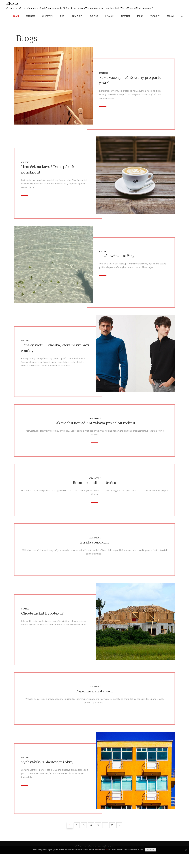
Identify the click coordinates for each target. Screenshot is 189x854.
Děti (62, 15)
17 (112, 824)
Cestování (47, 15)
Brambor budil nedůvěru (94, 482)
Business (30, 15)
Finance (109, 15)
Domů (15, 15)
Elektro (93, 15)
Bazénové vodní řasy (116, 255)
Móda (140, 15)
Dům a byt (76, 15)
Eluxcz (12, 3)
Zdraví (169, 15)
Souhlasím (150, 850)
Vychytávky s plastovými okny (47, 762)
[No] (185, 850)
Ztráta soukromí (94, 542)
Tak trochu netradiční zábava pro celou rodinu (94, 422)
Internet (125, 15)
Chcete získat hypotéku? (42, 613)
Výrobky (154, 15)
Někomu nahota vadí (94, 691)
